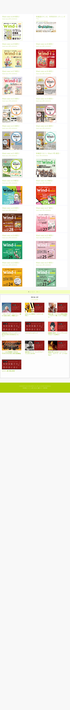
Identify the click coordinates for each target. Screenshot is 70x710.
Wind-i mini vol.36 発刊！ (45, 71)
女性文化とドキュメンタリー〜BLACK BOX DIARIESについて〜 (11, 334)
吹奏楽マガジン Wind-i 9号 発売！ (48, 153)
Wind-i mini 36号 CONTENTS (43, 73)
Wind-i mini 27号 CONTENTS (43, 210)
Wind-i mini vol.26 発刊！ (11, 235)
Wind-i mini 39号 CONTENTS (9, 46)
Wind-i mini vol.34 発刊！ (45, 99)
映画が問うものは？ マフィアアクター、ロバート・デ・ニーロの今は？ (57, 353)
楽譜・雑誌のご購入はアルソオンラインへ (35, 389)
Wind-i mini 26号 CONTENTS (9, 237)
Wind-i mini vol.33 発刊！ (11, 126)
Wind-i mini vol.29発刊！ (45, 181)
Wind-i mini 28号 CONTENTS (9, 210)
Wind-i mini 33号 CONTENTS (9, 128)
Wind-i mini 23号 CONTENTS (43, 265)
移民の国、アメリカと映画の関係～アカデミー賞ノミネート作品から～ (57, 315)
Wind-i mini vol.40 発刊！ (11, 17)
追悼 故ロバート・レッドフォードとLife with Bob (34, 352)
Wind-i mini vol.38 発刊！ (45, 44)
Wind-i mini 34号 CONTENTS (43, 101)
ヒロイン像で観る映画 (8, 371)
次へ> (38, 291)
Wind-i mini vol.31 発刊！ (11, 153)
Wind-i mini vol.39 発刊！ (11, 44)
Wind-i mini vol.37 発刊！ (11, 71)
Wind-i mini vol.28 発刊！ (11, 208)
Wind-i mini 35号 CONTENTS (9, 101)
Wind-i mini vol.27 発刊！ (45, 208)
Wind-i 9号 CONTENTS (42, 155)
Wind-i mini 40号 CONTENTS (9, 19)
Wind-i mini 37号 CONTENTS (9, 73)
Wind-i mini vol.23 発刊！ (45, 263)
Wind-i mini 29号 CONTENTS (43, 183)
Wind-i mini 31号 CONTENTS (9, 155)
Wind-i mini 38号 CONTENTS (43, 46)
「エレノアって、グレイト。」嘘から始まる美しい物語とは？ (11, 314)
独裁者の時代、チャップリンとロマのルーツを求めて (57, 333)
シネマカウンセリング (31, 333)
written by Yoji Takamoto (42, 21)
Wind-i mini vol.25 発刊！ (45, 235)
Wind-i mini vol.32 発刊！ (45, 126)
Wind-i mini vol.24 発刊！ (11, 263)
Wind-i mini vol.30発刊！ (11, 181)
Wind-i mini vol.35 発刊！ (11, 99)
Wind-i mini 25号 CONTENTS (43, 237)
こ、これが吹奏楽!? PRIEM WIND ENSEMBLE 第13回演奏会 (11, 352)
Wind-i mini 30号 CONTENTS (9, 183)
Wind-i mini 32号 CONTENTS (43, 128)
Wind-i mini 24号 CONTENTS (9, 265)
